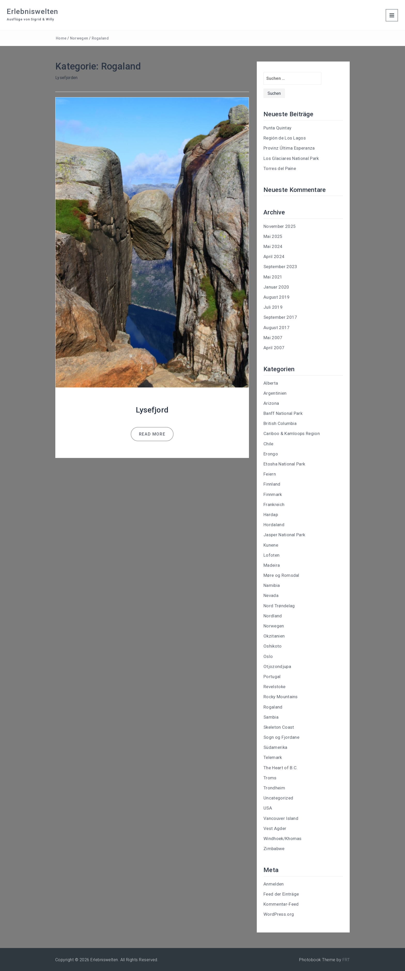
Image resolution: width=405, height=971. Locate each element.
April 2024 (273, 256)
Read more (152, 434)
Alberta (270, 383)
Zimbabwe (274, 848)
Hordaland (273, 524)
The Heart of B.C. (280, 767)
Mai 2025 (273, 236)
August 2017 (276, 327)
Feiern (269, 474)
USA (267, 808)
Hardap (270, 514)
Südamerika (275, 747)
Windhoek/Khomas (282, 838)
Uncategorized (278, 798)
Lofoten (271, 555)
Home (61, 38)
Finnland (272, 484)
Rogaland (100, 38)
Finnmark (272, 494)
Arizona (271, 403)
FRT (346, 959)
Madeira (271, 565)
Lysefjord (152, 409)
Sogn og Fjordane (281, 737)
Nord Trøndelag (279, 605)
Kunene (270, 545)
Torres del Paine (279, 168)
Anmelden (273, 884)
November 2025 (279, 226)
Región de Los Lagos (284, 138)
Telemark (272, 757)
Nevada (270, 595)
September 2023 (280, 266)
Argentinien (275, 393)
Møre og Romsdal (281, 575)
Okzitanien (274, 636)
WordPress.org (278, 914)
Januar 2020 (276, 287)
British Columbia (280, 423)
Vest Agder (274, 828)
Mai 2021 (273, 276)
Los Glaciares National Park (291, 158)
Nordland (272, 615)
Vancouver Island (280, 818)
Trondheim (274, 787)
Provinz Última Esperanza (289, 148)
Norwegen (79, 38)
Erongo (270, 453)
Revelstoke (274, 686)
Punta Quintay (277, 127)
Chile (268, 443)
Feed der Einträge (281, 894)
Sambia (270, 717)
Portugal (272, 676)
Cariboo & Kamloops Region (291, 433)
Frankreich (273, 504)
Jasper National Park (284, 534)
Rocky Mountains (280, 696)
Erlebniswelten (32, 11)
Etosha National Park (284, 464)
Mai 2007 (273, 337)
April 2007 (273, 347)
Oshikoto (272, 646)
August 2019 (276, 297)
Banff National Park (282, 413)
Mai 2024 (273, 246)
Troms (270, 777)
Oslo (268, 656)
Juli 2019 (273, 307)
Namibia (271, 585)
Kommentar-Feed (281, 904)
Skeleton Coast (278, 727)
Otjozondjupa (277, 666)
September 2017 (280, 317)
